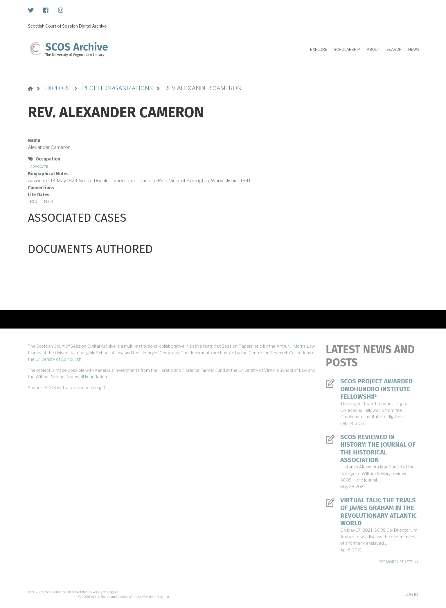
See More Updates (396, 562)
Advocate (39, 167)
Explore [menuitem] (318, 49)
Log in (411, 594)
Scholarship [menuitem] (347, 49)
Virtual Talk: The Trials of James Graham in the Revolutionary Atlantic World (378, 512)
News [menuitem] (414, 49)
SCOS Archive (76, 47)
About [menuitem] (373, 49)
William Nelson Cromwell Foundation (71, 376)
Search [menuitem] (394, 49)
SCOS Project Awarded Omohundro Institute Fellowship (376, 389)
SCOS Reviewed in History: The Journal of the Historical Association (378, 448)
